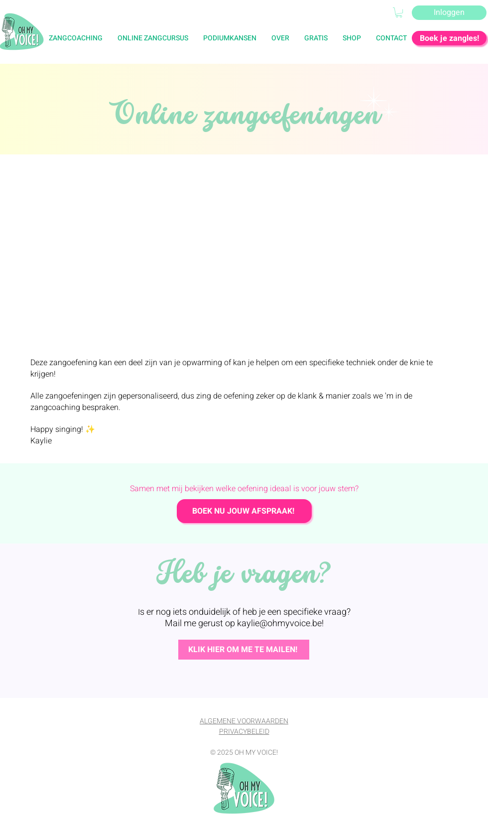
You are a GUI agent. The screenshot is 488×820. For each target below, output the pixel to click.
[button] (316, 38)
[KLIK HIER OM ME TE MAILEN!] (243, 650)
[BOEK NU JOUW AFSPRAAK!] (244, 511)
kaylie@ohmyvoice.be (279, 623)
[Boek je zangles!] (449, 38)
